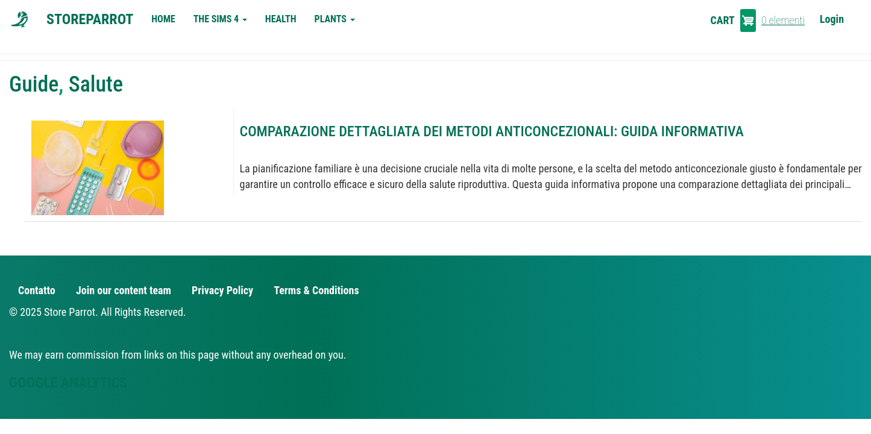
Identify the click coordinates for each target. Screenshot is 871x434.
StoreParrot (89, 19)
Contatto (36, 290)
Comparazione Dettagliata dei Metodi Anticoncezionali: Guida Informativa (492, 131)
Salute (96, 84)
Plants (335, 19)
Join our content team (123, 290)
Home (163, 19)
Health (281, 19)
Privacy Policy (222, 290)
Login (832, 19)
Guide (33, 84)
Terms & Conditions (316, 290)
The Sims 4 (220, 19)
